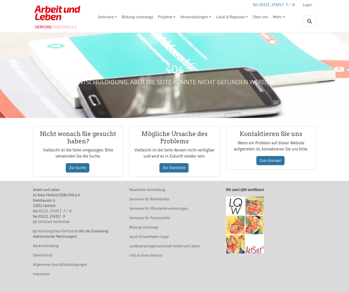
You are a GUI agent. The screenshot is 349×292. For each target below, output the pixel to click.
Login (307, 5)
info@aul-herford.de (54, 222)
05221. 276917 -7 (52, 211)
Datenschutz (43, 255)
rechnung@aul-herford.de (58, 231)
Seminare (106, 17)
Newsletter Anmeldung (147, 190)
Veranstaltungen (194, 17)
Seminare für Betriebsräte (149, 199)
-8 (70, 211)
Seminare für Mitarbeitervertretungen (158, 209)
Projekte (165, 17)
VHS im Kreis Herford (145, 255)
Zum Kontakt (270, 160)
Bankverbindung (46, 246)
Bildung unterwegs (137, 17)
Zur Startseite (174, 167)
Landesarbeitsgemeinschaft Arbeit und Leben (164, 246)
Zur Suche (77, 167)
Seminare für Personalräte (149, 218)
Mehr (277, 17)
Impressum (41, 274)
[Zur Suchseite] (309, 21)
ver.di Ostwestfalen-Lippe (149, 237)
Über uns (260, 17)
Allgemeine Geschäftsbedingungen (60, 265)
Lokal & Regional (230, 17)
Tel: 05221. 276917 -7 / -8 (274, 5)
